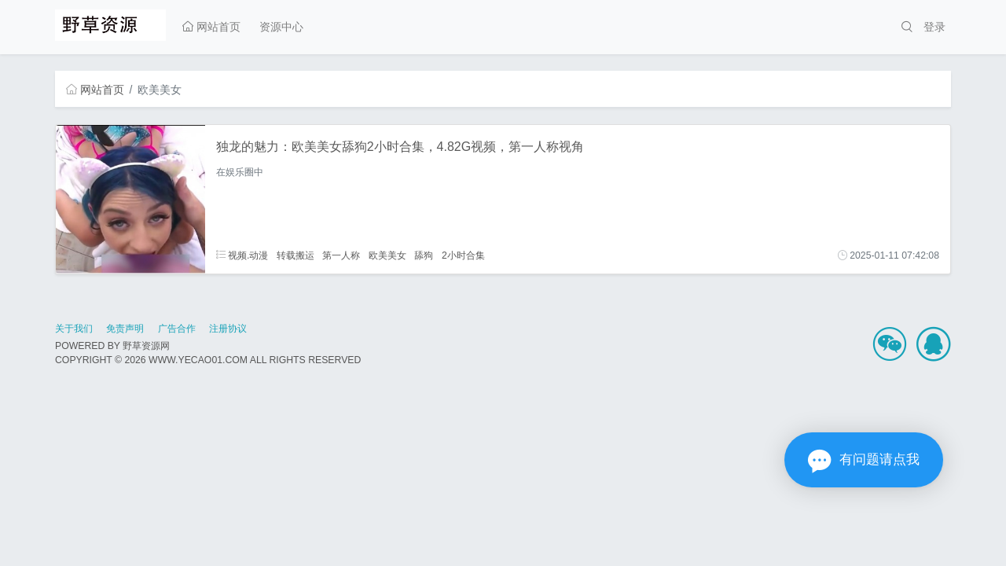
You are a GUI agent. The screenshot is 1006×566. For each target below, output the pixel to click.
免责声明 (125, 328)
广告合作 (177, 328)
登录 (934, 26)
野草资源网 (146, 345)
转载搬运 (295, 255)
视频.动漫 (242, 255)
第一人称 (341, 255)
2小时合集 (463, 255)
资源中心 (281, 26)
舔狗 (423, 255)
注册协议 (228, 328)
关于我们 (74, 328)
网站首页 (211, 26)
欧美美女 (387, 255)
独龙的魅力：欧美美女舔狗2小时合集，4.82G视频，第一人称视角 (400, 146)
